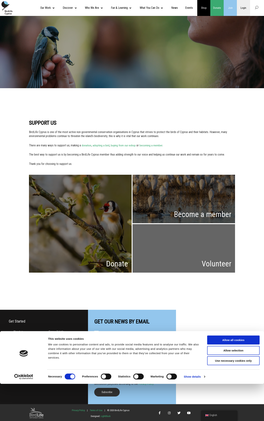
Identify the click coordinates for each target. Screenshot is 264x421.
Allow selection (233, 387)
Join (230, 8)
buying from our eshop (124, 145)
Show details (192, 413)
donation (86, 145)
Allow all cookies (233, 377)
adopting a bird (101, 145)
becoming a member (152, 145)
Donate (217, 8)
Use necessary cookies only (233, 397)
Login (243, 8)
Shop (204, 8)
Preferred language (105, 366)
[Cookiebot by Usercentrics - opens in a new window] (24, 414)
